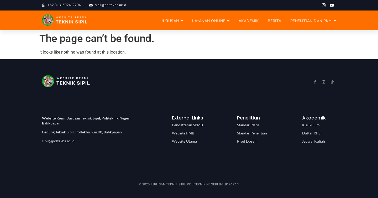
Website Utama (184, 141)
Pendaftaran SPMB (187, 125)
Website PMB (183, 133)
